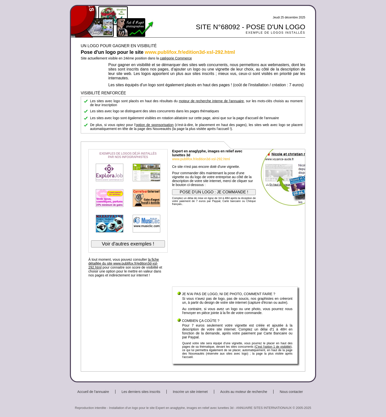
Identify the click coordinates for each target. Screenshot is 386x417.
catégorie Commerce (176, 58)
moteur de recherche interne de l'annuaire (211, 101)
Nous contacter (291, 392)
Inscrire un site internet (190, 392)
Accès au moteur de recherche (243, 392)
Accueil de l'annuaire (93, 392)
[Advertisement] (235, 247)
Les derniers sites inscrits (141, 392)
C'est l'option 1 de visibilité (272, 346)
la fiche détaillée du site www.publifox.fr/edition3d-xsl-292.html (123, 263)
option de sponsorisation (155, 125)
